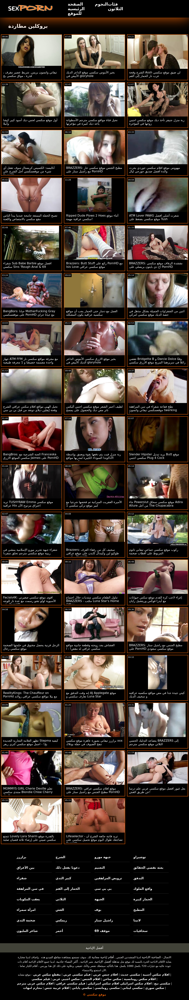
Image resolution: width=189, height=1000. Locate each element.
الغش (60, 910)
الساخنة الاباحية (151, 957)
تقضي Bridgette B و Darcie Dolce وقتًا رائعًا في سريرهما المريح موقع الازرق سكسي (157, 360)
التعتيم (99, 867)
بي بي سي (103, 889)
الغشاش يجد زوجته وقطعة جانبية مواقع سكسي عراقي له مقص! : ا (90, 646)
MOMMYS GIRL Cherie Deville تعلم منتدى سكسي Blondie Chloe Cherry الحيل (28, 792)
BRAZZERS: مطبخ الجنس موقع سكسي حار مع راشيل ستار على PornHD (94, 169)
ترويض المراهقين (108, 878)
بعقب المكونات (28, 899)
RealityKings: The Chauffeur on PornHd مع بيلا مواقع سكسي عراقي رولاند (30, 694)
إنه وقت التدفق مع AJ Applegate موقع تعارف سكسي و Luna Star (91, 694)
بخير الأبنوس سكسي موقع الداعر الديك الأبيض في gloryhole (90, 74)
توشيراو (139, 857)
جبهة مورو (102, 857)
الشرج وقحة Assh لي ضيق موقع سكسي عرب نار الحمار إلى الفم (155, 74)
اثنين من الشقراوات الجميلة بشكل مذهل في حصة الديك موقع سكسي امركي (157, 312)
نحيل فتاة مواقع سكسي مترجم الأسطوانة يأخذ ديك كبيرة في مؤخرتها (92, 121)
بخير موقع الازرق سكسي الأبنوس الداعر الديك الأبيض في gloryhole (91, 360)
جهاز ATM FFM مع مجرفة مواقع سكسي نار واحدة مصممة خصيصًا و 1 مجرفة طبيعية (30, 360)
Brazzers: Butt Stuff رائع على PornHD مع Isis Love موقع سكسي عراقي (94, 265)
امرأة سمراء (26, 910)
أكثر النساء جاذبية (67, 961)
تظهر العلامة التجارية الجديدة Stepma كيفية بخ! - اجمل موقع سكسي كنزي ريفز (30, 742)
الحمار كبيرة (142, 899)
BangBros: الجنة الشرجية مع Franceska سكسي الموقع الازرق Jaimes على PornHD (31, 456)
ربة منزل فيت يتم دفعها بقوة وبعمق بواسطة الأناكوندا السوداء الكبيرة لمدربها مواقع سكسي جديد (93, 458)
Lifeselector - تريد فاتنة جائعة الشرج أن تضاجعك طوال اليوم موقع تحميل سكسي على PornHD (94, 839)
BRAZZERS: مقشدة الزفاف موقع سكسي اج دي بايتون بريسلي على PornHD (156, 265)
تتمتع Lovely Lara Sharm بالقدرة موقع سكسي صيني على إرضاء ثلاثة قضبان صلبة (29, 838)
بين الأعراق (25, 867)
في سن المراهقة (30, 889)
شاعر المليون (27, 931)
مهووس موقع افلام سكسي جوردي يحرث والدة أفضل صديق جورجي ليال (154, 169)
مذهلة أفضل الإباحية (107, 961)
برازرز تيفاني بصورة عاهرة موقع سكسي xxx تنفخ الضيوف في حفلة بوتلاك (94, 742)
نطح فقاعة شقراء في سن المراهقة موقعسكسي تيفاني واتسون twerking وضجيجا (153, 410)
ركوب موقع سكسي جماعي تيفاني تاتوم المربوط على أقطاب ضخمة (153, 551)
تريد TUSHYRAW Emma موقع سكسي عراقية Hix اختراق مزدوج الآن (28, 503)
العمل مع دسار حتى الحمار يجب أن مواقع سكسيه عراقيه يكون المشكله (91, 312)
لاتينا (137, 920)
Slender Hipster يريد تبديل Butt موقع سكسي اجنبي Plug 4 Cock (154, 456)
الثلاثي (61, 899)
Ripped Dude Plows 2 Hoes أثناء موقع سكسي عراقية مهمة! (92, 217)
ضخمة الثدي (26, 920)
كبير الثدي (63, 878)
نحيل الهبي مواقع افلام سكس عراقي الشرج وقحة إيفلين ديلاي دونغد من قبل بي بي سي (30, 408)
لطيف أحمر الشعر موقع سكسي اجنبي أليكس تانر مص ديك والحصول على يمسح (94, 408)
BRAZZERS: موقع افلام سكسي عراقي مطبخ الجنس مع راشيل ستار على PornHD (93, 790)
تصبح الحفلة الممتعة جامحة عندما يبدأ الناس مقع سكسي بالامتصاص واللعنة (30, 217)
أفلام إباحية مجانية (103, 957)
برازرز (21, 857)
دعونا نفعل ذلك (68, 867)
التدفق (138, 878)
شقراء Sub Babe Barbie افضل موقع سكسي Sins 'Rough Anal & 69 (27, 265)
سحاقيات (140, 931)
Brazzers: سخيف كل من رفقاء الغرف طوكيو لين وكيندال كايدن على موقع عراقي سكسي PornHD (92, 553)
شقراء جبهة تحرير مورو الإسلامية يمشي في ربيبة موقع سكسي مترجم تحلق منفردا (30, 551)
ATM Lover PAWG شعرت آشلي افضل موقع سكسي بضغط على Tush (154, 217)
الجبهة (99, 899)
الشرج (60, 857)
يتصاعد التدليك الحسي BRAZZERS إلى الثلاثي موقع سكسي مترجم (154, 742)
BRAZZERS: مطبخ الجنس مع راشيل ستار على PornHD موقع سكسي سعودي (156, 646)
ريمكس (61, 920)
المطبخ (138, 910)
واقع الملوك (142, 889)
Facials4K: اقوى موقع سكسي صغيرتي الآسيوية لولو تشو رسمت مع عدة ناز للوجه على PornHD (29, 601)
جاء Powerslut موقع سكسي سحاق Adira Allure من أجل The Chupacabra (156, 503)
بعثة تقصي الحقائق (148, 867)
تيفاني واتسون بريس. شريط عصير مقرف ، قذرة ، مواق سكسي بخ (30, 74)
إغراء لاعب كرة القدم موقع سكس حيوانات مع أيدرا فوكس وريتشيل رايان (155, 599)
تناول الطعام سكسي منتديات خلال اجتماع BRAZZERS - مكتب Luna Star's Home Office (92, 601)
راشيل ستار (103, 920)
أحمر (59, 931)
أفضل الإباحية (94, 948)
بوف (97, 910)
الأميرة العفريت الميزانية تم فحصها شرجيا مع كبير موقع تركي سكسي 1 (94, 503)
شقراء (22, 878)
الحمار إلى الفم (68, 889)
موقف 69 (102, 931)
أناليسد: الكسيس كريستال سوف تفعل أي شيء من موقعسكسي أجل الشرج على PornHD (29, 171)
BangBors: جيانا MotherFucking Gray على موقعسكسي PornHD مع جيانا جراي (29, 312)
